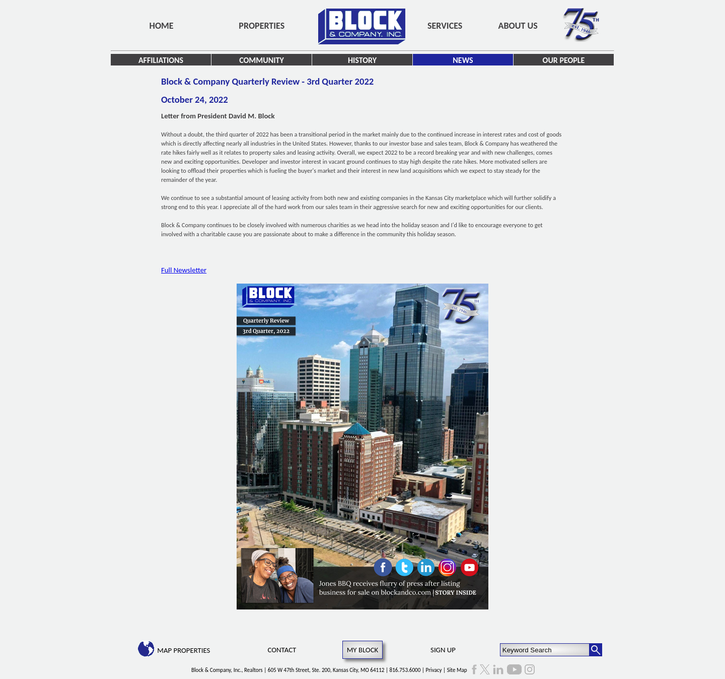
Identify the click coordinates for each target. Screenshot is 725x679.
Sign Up (443, 649)
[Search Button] (595, 649)
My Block (363, 649)
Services (444, 25)
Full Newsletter (183, 270)
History (362, 60)
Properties (261, 25)
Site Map (457, 669)
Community (261, 60)
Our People (564, 60)
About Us (518, 25)
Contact (282, 649)
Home (162, 25)
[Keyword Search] (545, 649)
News (463, 60)
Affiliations (160, 60)
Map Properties (183, 650)
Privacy (434, 669)
